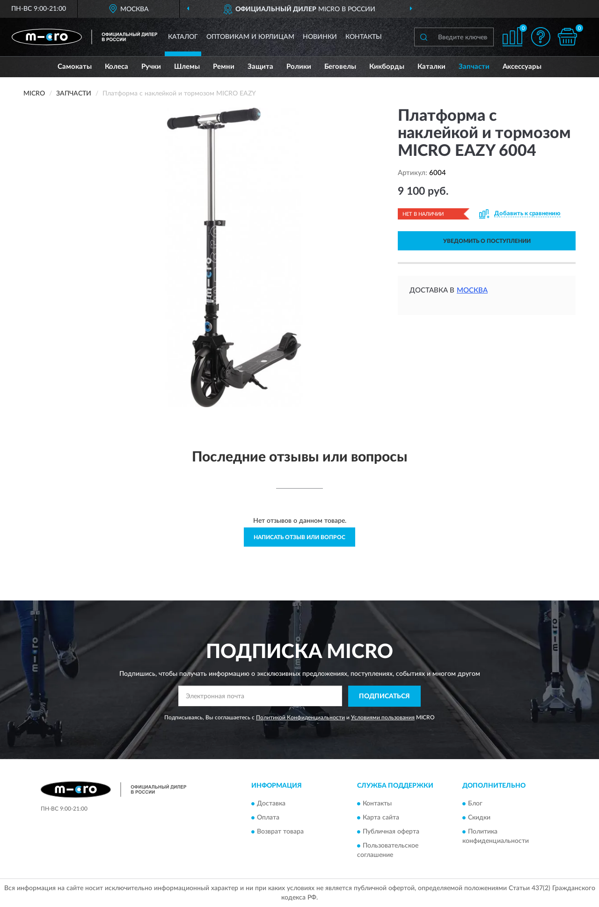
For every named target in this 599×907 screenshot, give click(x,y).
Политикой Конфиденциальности (300, 717)
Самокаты (75, 66)
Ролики (298, 66)
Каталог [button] (183, 37)
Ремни (223, 66)
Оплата (268, 818)
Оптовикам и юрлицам (250, 37)
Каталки (431, 66)
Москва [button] (472, 290)
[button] (540, 36)
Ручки (151, 66)
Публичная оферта (391, 832)
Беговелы (340, 66)
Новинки (320, 37)
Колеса (116, 66)
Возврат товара (280, 832)
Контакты (363, 37)
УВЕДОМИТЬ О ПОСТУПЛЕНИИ (487, 241)
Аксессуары (522, 66)
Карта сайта (381, 818)
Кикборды (386, 66)
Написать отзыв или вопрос (299, 537)
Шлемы (187, 66)
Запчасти (474, 66)
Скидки (479, 818)
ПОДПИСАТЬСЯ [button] (384, 696)
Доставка (271, 804)
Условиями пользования (383, 717)
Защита (260, 66)
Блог (475, 804)
